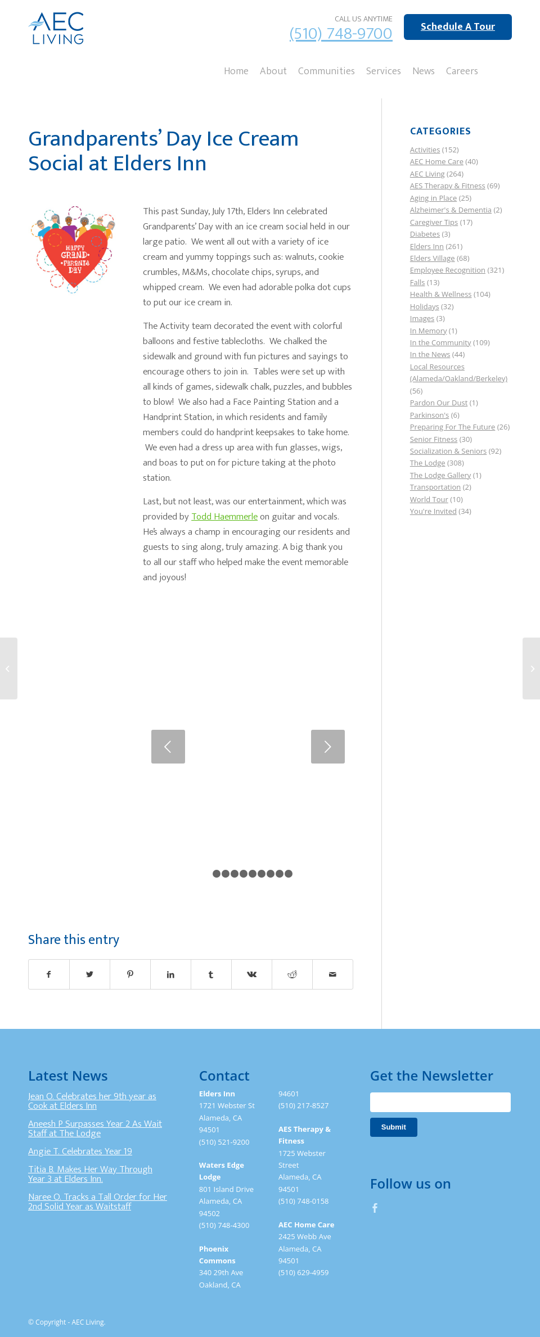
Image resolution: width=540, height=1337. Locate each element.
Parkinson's (429, 415)
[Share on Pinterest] (130, 974)
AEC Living (427, 174)
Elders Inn (427, 246)
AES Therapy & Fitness (447, 185)
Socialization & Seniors (448, 451)
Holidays (424, 306)
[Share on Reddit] (292, 974)
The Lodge (428, 463)
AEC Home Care (437, 161)
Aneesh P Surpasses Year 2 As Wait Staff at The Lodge (95, 1129)
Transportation (435, 487)
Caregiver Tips (434, 222)
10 (288, 874)
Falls (417, 282)
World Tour (429, 499)
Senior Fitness (433, 439)
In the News (430, 354)
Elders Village (432, 258)
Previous (168, 747)
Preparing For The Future (453, 427)
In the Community (440, 342)
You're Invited (433, 511)
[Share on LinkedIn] (171, 974)
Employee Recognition (447, 270)
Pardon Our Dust (439, 403)
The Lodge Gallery (440, 475)
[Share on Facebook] (49, 974)
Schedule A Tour (458, 27)
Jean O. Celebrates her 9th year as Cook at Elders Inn (92, 1101)
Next (328, 747)
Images (422, 318)
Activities (425, 149)
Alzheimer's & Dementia (451, 210)
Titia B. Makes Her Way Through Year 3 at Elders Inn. (90, 1174)
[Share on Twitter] (90, 974)
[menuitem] (236, 70)
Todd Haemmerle (224, 517)
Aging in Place (433, 198)
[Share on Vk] (252, 974)
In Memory (428, 331)
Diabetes (425, 234)
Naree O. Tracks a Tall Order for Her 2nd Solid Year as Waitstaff (97, 1202)
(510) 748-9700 (341, 33)
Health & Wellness (441, 294)
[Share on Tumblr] (211, 974)
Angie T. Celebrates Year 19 (80, 1151)
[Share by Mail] (333, 974)
